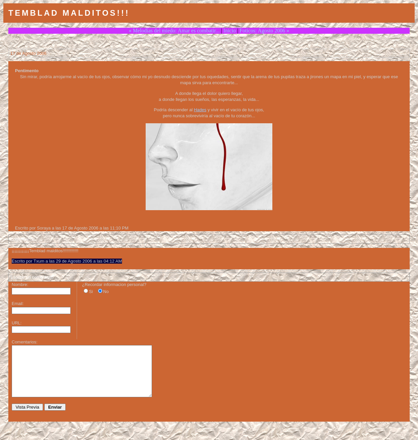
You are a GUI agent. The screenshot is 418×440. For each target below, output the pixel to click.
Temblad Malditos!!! (69, 12)
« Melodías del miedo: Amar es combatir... (174, 30)
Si (91, 291)
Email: (18, 303)
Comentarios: (24, 341)
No (106, 291)
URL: (17, 322)
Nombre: (20, 284)
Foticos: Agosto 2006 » (264, 30)
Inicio (229, 30)
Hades (200, 109)
